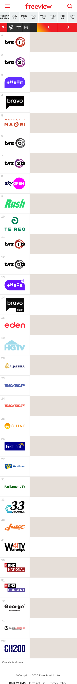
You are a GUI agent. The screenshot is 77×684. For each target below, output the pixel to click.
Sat (72, 17)
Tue (33, 17)
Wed (43, 17)
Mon (24, 17)
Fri (62, 17)
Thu (52, 17)
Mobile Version (15, 662)
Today (4, 17)
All (3, 27)
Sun (14, 17)
